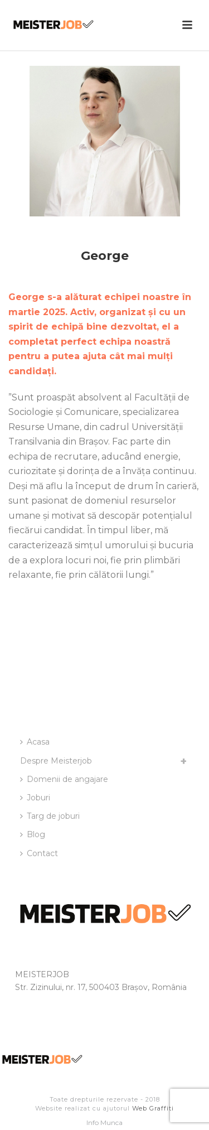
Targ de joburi (50, 816)
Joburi (35, 798)
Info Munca (104, 1122)
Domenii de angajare (64, 779)
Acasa (35, 742)
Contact (39, 853)
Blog (32, 834)
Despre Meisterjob (56, 761)
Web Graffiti (153, 1108)
